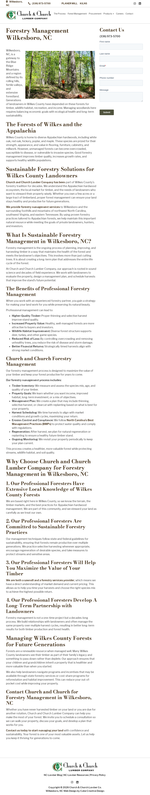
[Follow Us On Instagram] (135, 3)
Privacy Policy (98, 775)
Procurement (95, 13)
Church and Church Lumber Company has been (35, 182)
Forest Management (77, 13)
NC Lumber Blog (53, 775)
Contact (129, 13)
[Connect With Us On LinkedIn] (141, 3)
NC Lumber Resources (76, 775)
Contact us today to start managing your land (34, 730)
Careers (119, 13)
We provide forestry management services (33, 207)
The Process (60, 13)
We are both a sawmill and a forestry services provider (40, 580)
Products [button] (108, 13)
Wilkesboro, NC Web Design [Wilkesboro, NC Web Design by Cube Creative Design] (61, 791)
